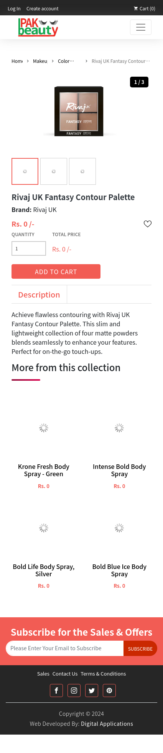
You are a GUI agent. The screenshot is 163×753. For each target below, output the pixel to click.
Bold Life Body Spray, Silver (43, 570)
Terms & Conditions (103, 673)
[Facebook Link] (56, 690)
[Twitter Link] (91, 690)
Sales (43, 673)
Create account (42, 8)
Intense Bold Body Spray (119, 470)
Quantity (23, 234)
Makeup (40, 61)
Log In (14, 8)
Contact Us (65, 673)
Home (17, 61)
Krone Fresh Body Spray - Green (43, 470)
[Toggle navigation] (140, 27)
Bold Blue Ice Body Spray (119, 570)
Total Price (66, 234)
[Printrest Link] (109, 690)
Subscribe (140, 648)
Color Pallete (65, 61)
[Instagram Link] (74, 690)
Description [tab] (39, 294)
